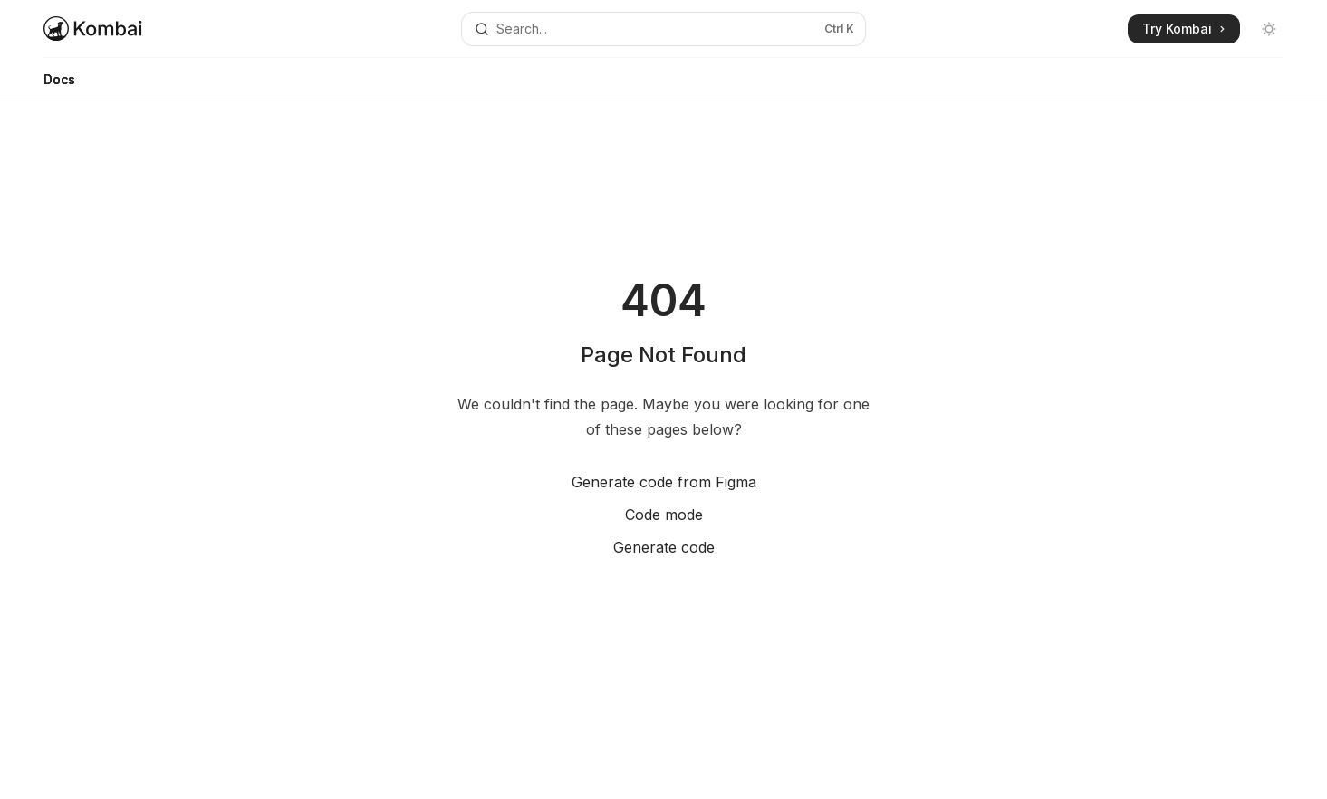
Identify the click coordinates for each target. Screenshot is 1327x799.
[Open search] (664, 29)
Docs (59, 86)
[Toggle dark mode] (1269, 28)
